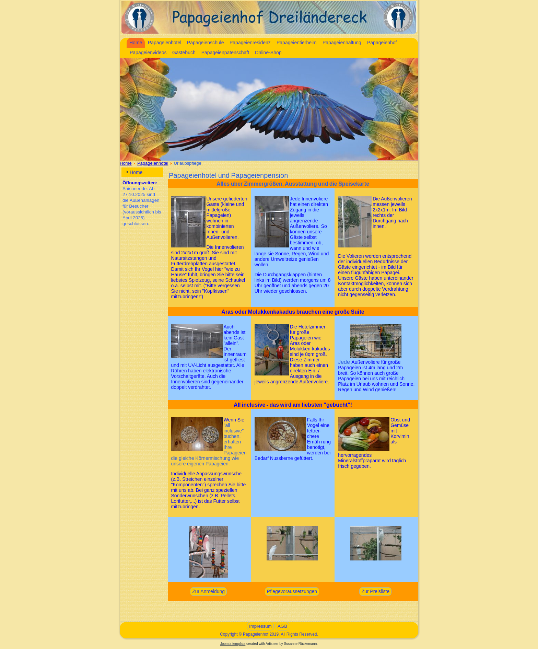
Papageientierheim (297, 42)
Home (135, 42)
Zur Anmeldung (208, 591)
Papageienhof (382, 42)
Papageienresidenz (250, 42)
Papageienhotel (164, 42)
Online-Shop (268, 52)
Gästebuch (184, 52)
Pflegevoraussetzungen (292, 591)
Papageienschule (205, 42)
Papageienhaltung (342, 42)
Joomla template (232, 644)
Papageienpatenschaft (225, 52)
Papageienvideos (148, 52)
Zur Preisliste (375, 591)
